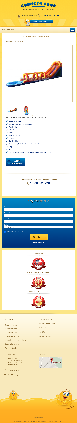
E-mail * (6, 207)
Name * (6, 219)
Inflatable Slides (10, 329)
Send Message (13, 375)
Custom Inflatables (11, 344)
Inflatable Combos (11, 336)
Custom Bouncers (45, 336)
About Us (42, 332)
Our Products (8, 30)
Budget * (7, 225)
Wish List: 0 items (40, 22)
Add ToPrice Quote (17, 162)
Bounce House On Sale (47, 324)
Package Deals (10, 348)
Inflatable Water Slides (13, 333)
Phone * (7, 213)
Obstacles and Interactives (15, 340)
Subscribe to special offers (14, 232)
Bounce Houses (10, 325)
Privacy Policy (38, 242)
